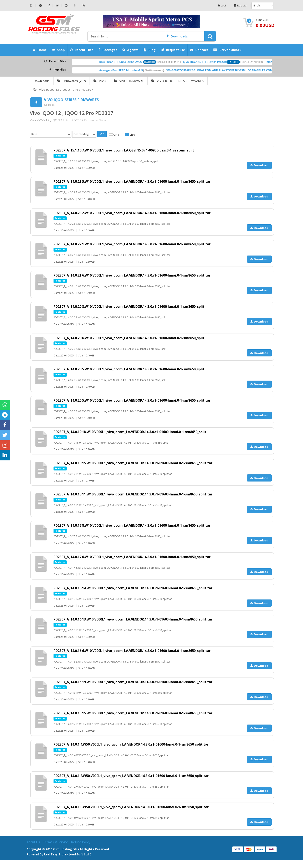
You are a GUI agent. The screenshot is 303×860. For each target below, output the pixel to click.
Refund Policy (80, 842)
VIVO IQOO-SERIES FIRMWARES (177, 81)
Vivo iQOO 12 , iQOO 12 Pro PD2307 (63, 89)
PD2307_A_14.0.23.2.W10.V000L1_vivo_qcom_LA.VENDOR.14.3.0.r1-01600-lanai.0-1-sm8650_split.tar (133, 213)
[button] (210, 36)
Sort (102, 134)
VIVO (100, 81)
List (130, 135)
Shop (58, 50)
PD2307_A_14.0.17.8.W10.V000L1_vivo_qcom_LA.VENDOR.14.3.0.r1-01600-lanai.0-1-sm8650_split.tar (133, 525)
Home (39, 50)
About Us (34, 842)
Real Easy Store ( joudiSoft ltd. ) (67, 854)
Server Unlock (227, 50)
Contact (199, 50)
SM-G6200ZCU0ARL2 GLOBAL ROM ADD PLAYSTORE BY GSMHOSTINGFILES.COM (240, 70)
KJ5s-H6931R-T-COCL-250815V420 (141, 62)
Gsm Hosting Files (66, 849)
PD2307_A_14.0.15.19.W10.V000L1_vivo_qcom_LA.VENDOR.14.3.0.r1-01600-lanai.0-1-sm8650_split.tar (134, 682)
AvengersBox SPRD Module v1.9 (141, 70)
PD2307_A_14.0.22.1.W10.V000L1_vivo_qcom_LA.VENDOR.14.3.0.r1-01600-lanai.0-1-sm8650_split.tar (133, 244)
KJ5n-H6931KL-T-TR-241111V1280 (224, 62)
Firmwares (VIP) (71, 81)
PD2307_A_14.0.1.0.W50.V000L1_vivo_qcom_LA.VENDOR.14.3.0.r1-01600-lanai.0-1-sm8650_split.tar (132, 807)
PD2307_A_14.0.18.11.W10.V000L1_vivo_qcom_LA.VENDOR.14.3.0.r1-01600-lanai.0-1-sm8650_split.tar (134, 494)
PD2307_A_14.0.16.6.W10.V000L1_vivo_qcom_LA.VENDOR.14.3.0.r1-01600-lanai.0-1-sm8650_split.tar (133, 650)
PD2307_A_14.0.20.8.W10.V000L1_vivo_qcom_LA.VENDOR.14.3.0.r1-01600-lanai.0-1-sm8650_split (130, 306)
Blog (150, 50)
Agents (130, 50)
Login (222, 5)
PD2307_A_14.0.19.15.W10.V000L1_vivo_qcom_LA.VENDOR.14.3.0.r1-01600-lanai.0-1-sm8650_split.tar (134, 463)
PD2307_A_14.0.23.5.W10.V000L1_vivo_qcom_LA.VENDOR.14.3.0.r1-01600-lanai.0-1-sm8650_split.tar (133, 181)
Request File (173, 50)
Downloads (42, 81)
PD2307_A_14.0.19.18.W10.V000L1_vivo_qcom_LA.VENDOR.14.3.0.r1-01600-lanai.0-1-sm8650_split (131, 431)
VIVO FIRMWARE (129, 81)
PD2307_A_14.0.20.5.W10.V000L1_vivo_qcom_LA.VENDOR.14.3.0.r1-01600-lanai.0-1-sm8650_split (130, 369)
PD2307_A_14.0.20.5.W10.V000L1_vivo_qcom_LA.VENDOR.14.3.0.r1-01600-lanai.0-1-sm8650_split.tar (133, 400)
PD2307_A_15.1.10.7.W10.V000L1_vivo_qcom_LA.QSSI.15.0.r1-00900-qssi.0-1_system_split (125, 150)
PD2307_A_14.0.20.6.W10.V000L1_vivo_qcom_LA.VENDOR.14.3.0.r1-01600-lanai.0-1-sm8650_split (130, 338)
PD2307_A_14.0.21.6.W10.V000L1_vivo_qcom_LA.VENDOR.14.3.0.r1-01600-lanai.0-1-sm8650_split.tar (133, 275)
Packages (108, 50)
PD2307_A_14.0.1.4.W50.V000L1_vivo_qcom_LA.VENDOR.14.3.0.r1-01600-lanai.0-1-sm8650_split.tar (132, 744)
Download (259, 165)
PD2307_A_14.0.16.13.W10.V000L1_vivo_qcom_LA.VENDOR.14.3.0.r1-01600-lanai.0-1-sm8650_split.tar (134, 619)
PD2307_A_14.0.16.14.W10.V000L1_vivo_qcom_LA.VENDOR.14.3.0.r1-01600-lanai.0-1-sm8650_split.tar (134, 588)
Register (241, 5)
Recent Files (81, 50)
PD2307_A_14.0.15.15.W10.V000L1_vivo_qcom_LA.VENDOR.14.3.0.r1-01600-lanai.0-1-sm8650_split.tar (134, 713)
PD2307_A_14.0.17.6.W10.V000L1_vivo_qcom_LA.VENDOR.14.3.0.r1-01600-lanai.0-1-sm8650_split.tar (133, 557)
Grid (114, 135)
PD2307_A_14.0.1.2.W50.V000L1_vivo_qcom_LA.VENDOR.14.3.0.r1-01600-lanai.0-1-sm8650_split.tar (132, 775)
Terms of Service (56, 842)
